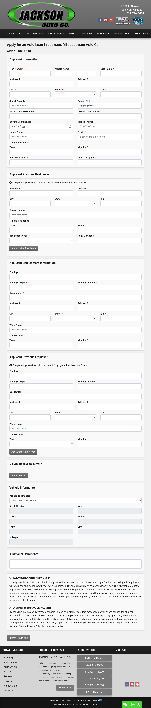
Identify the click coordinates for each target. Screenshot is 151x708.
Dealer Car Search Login (57, 700)
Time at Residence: (19, 142)
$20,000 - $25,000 (94, 685)
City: (11, 89)
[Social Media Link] (122, 21)
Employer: (14, 272)
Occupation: (15, 293)
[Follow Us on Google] (111, 20)
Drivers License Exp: (20, 121)
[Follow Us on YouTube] (106, 20)
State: (58, 89)
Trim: (12, 527)
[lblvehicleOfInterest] (75, 500)
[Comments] (75, 564)
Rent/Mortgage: (86, 157)
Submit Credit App (18, 638)
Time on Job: (16, 335)
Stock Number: (17, 506)
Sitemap (79, 700)
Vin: (80, 527)
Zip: (102, 89)
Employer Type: (17, 282)
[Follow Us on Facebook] (100, 20)
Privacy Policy (34, 626)
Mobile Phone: (85, 121)
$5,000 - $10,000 (94, 665)
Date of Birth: (85, 101)
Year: (80, 506)
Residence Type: (18, 157)
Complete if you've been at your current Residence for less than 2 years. (48, 182)
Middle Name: (62, 69)
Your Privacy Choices (92, 700)
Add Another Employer (23, 451)
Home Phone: (16, 132)
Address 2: (83, 79)
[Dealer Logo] (41, 14)
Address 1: (15, 79)
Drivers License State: (89, 111)
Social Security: (17, 101)
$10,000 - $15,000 (94, 671)
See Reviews (65, 687)
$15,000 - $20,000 (94, 678)
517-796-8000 (135, 13)
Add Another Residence (23, 248)
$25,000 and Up (94, 692)
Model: (81, 516)
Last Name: (106, 69)
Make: (12, 516)
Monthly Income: (86, 282)
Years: (12, 147)
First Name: (15, 69)
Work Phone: (16, 325)
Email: (81, 132)
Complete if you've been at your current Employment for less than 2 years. (49, 365)
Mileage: (13, 537)
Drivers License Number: (22, 111)
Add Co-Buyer (18, 475)
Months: (82, 147)
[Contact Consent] (10, 608)
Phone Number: (17, 210)
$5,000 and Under (94, 658)
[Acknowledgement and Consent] (10, 578)
